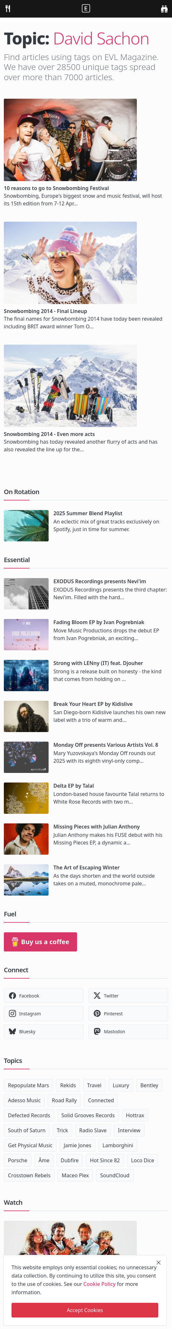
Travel (94, 1085)
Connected (101, 1100)
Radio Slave (93, 1130)
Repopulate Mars (28, 1085)
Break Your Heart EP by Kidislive (93, 704)
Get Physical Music (30, 1145)
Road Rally (64, 1100)
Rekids (68, 1085)
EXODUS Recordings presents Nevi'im (99, 581)
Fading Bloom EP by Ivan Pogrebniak (98, 622)
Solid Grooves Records (88, 1115)
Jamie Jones (77, 1145)
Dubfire (70, 1160)
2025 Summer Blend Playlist (87, 513)
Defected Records (29, 1115)
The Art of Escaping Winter (86, 867)
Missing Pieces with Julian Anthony (96, 826)
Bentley (149, 1085)
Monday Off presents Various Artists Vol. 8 (105, 745)
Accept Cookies (85, 1310)
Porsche (17, 1160)
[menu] (7, 9)
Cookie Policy (99, 1283)
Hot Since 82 (105, 1160)
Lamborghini (118, 1145)
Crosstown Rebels (29, 1175)
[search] (164, 9)
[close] (158, 1262)
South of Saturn (26, 1130)
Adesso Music (24, 1100)
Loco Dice (142, 1160)
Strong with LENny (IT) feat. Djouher (98, 663)
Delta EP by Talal (73, 786)
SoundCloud (114, 1175)
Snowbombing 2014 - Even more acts (49, 434)
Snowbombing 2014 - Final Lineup (45, 311)
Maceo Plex (75, 1175)
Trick (62, 1130)
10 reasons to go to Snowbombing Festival (56, 188)
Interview (129, 1130)
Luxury (121, 1085)
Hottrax (135, 1115)
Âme (43, 1160)
